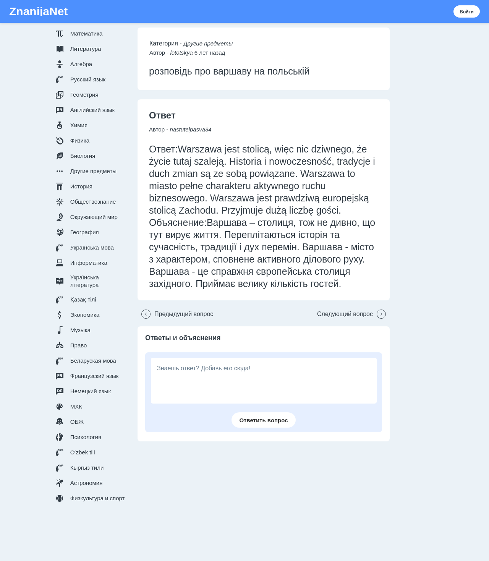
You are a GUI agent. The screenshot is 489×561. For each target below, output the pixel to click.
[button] (91, 34)
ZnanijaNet (38, 11)
